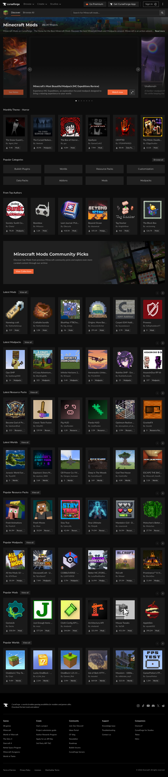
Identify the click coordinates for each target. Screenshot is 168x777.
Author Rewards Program (46, 735)
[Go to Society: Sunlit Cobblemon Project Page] (15, 216)
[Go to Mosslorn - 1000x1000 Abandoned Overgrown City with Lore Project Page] (125, 666)
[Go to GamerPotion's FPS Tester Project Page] (153, 666)
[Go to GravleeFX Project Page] (153, 415)
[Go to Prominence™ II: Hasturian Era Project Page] (153, 566)
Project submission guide (46, 730)
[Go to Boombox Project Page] (43, 216)
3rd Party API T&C (43, 743)
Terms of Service (9, 770)
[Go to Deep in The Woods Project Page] (98, 465)
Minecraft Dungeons (11, 752)
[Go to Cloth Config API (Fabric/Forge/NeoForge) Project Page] (70, 616)
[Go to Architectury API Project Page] (98, 616)
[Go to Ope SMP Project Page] (15, 365)
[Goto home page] (11, 4)
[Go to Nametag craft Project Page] (15, 315)
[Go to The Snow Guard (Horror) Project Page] (15, 133)
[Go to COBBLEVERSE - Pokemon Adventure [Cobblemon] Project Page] (70, 566)
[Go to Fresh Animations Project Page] (15, 516)
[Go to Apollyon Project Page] (98, 133)
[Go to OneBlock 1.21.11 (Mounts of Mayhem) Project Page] (70, 666)
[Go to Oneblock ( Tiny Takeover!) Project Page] (15, 666)
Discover (15, 12)
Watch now (117, 92)
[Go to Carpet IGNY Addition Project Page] (125, 315)
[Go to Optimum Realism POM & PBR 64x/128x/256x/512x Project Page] (125, 415)
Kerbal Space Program (12, 748)
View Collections (23, 271)
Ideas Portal (74, 730)
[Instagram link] (138, 705)
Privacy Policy (25, 770)
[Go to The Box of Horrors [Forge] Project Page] (70, 133)
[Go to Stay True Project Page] (70, 516)
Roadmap (73, 743)
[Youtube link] (148, 705)
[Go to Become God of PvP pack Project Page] (15, 415)
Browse (29, 4)
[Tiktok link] (143, 705)
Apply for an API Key (44, 739)
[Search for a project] (115, 12)
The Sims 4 (7, 739)
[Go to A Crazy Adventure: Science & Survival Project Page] (43, 365)
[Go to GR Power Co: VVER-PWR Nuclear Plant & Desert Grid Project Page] (70, 465)
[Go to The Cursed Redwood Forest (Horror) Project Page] (43, 133)
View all (23, 292)
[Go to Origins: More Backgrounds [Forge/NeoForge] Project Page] (98, 315)
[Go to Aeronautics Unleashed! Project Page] (98, 365)
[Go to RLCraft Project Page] (125, 566)
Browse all (158, 160)
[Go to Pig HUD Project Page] (70, 415)
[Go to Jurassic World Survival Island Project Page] (15, 465)
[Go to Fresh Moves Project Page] (43, 516)
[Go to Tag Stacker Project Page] (125, 216)
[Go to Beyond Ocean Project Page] (98, 216)
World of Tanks (9, 756)
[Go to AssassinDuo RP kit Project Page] (153, 365)
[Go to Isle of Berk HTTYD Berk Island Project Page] (98, 666)
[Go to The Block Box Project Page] (153, 216)
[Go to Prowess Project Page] (153, 315)
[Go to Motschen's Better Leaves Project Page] (153, 516)
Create (42, 4)
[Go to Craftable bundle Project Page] (43, 315)
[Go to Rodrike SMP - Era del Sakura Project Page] (125, 365)
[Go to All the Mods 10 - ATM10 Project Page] (15, 566)
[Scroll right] (163, 293)
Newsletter (73, 739)
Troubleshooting (108, 730)
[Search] (162, 12)
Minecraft (7, 730)
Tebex (137, 735)
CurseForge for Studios (144, 730)
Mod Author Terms (52, 770)
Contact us (106, 735)
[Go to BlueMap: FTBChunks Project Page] (70, 315)
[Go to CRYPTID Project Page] (125, 133)
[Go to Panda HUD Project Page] (98, 415)
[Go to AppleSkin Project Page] (153, 616)
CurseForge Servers (77, 752)
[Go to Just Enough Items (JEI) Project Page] (43, 616)
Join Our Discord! (76, 726)
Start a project (42, 726)
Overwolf (139, 726)
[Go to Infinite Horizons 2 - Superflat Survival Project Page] (70, 365)
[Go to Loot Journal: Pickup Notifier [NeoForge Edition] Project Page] (70, 216)
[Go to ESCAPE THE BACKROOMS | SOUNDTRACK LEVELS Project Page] (153, 465)
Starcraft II (7, 743)
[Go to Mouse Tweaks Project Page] (125, 616)
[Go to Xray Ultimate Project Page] (98, 516)
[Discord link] (153, 705)
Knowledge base (108, 726)
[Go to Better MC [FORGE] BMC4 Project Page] (98, 566)
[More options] (162, 4)
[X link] (158, 705)
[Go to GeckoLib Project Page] (15, 616)
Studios (55, 4)
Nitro (137, 739)
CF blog (72, 735)
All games (7, 726)
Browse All (28, 12)
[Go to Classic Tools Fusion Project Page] (43, 415)
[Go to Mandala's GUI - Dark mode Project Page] (125, 516)
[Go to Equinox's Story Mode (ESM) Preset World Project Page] (43, 465)
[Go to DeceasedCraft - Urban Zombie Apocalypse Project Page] (43, 566)
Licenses (38, 770)
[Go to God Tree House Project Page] (125, 465)
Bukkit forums (75, 748)
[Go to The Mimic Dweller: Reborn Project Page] (153, 133)
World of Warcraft (10, 735)
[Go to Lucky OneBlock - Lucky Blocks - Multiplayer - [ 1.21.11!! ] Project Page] (43, 666)
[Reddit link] (163, 705)
